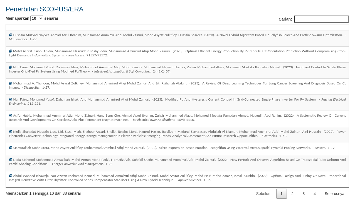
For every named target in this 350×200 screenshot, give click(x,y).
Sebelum (264, 193)
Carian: (314, 19)
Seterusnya (334, 193)
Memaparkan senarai (32, 18)
